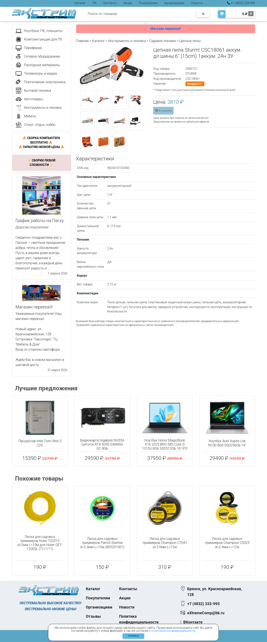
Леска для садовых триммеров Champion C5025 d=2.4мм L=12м (227, 543)
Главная (82, 41)
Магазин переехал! (165, 29)
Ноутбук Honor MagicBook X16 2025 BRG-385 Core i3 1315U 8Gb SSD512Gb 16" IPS (164, 444)
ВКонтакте (193, 622)
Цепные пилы (190, 41)
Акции (128, 3)
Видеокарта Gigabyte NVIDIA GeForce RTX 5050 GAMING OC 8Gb (102, 444)
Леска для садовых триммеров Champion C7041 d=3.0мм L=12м (164, 543)
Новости (197, 3)
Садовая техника (162, 41)
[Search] (140, 13)
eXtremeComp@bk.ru (205, 613)
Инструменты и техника (127, 41)
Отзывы (93, 616)
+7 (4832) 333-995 (241, 3)
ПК (94, 3)
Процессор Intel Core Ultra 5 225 (39, 443)
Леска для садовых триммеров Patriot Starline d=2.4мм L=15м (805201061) (102, 543)
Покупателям (148, 3)
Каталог (80, 3)
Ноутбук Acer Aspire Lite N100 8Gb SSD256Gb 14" (227, 443)
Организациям (174, 3)
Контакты (110, 3)
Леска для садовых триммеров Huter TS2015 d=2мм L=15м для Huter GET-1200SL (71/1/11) (39, 543)
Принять (133, 636)
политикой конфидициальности (173, 630)
